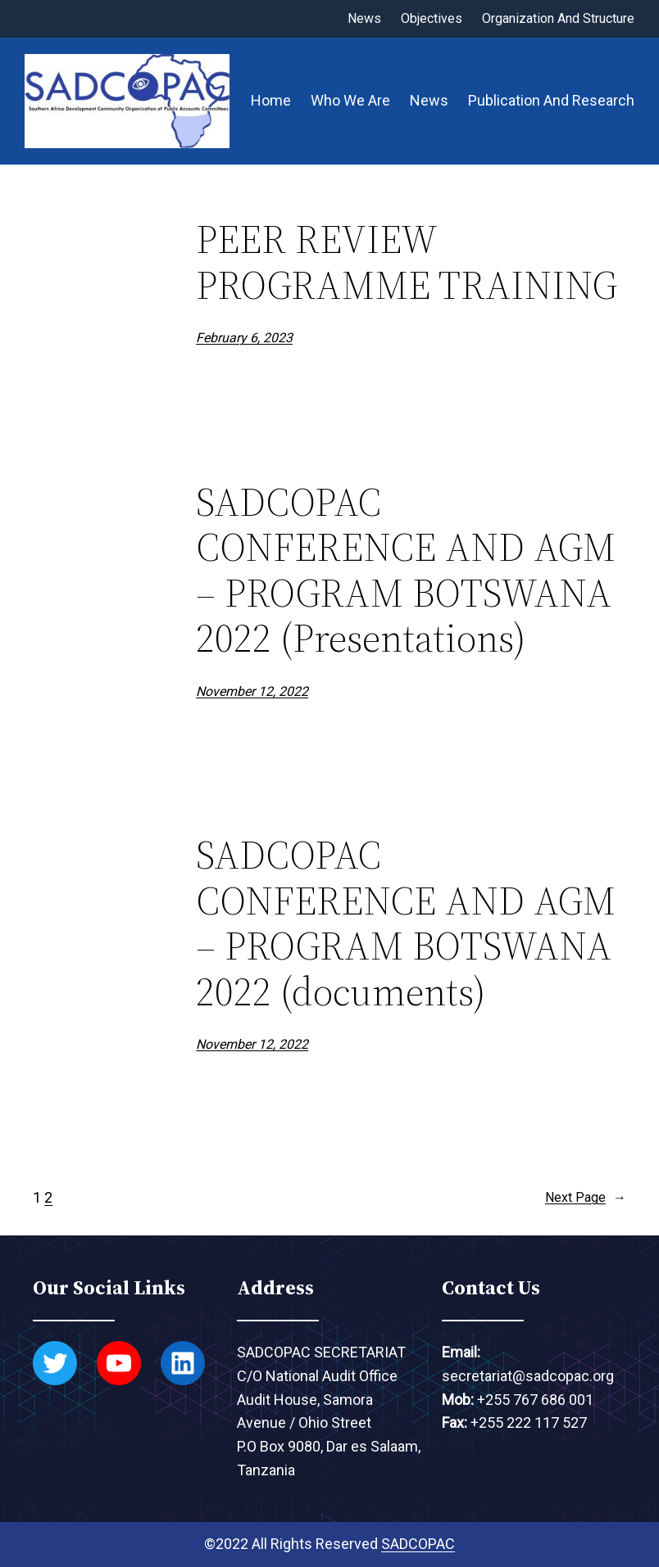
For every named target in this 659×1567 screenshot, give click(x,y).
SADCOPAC (418, 1543)
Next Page (585, 1197)
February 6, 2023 (244, 337)
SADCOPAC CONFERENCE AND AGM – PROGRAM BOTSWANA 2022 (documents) (406, 923)
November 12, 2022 (252, 691)
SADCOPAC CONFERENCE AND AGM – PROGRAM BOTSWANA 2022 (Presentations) (406, 571)
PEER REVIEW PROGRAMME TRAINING (406, 262)
